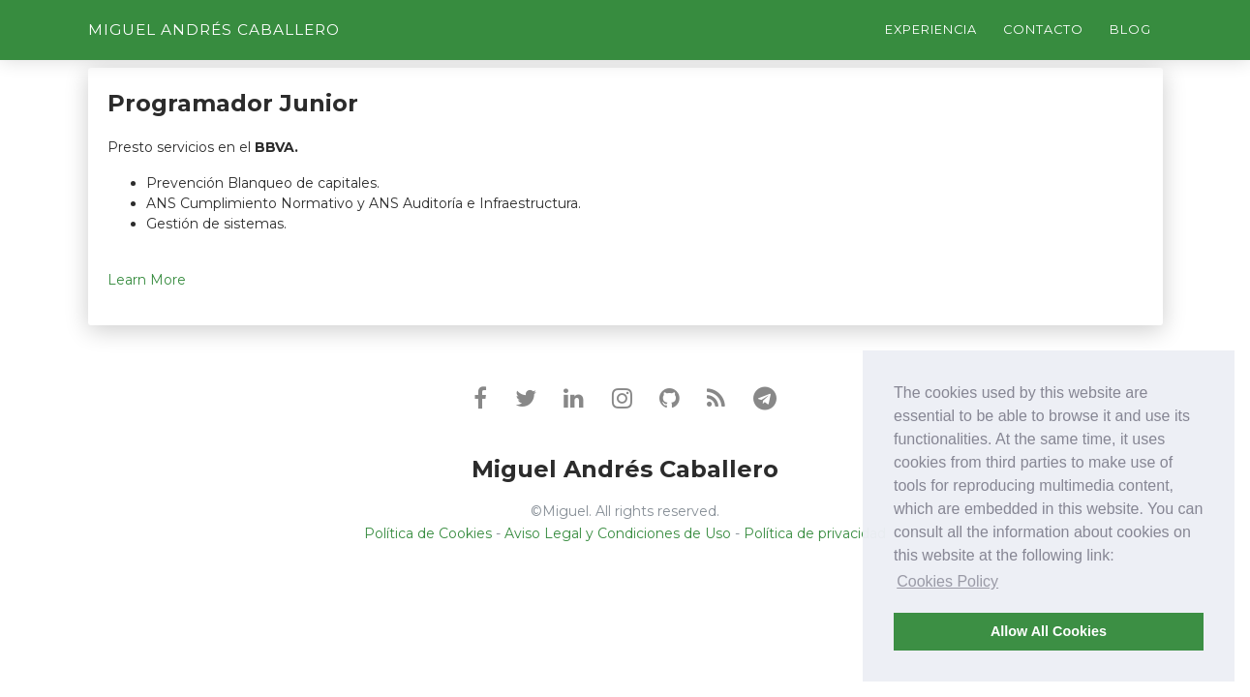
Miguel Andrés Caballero (214, 29)
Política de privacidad (815, 533)
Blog (1130, 29)
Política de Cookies (428, 533)
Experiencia (931, 29)
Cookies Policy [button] (947, 581)
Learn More (146, 279)
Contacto (1043, 29)
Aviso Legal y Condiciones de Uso (617, 533)
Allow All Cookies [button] (1049, 631)
